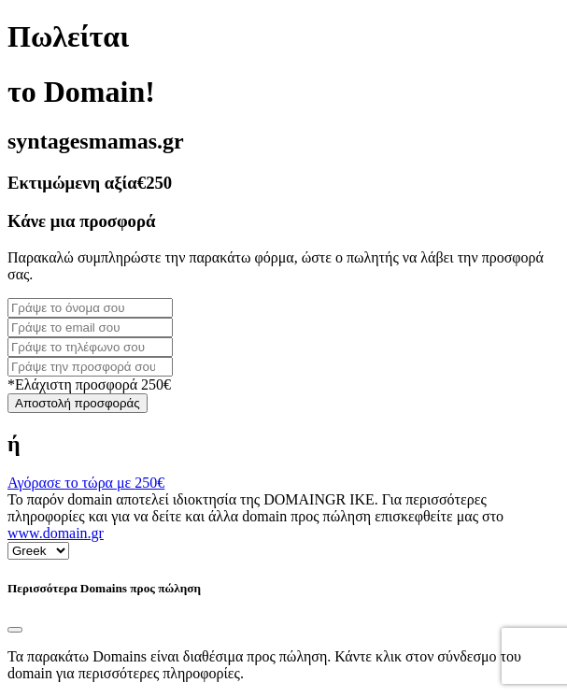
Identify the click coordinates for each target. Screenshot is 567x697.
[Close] (14, 630)
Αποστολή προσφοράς (77, 403)
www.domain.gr (55, 533)
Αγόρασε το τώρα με (85, 483)
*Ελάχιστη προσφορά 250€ (89, 384)
